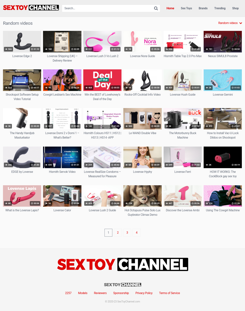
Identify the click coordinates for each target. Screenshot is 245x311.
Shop (235, 8)
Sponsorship (121, 293)
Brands (203, 8)
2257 (68, 293)
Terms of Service (169, 293)
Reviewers (100, 293)
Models (82, 293)
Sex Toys (186, 8)
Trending (219, 8)
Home (170, 8)
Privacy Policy (144, 293)
